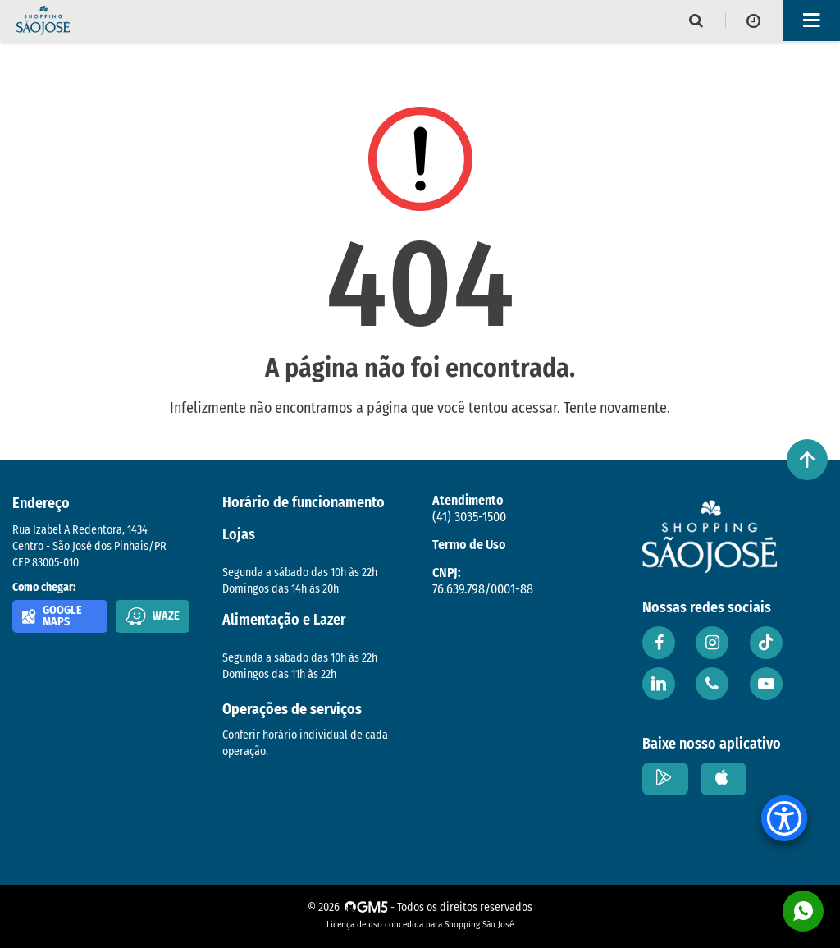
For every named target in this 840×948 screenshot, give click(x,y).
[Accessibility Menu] (784, 818)
